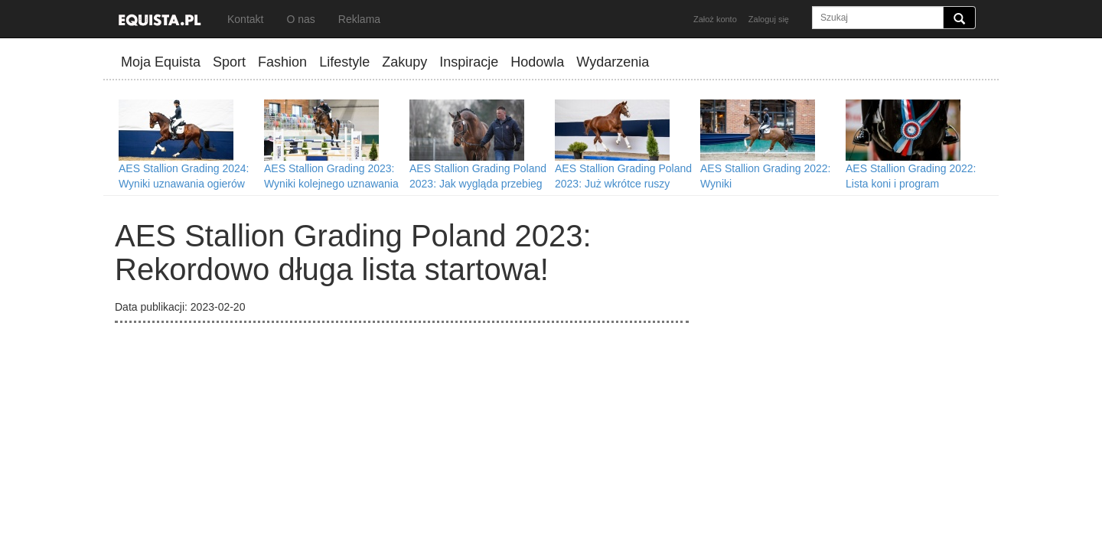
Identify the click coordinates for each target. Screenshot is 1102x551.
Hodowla (537, 62)
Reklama (359, 19)
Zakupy (404, 62)
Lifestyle (344, 62)
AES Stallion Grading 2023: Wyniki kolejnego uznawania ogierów (331, 183)
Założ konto (715, 19)
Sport (229, 62)
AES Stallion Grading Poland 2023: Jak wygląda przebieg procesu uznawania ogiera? (477, 183)
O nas (300, 19)
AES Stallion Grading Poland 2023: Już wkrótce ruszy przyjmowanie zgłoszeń (623, 183)
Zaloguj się (768, 19)
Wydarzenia (612, 62)
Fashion (282, 62)
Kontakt (245, 19)
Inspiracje (468, 62)
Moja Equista (161, 62)
